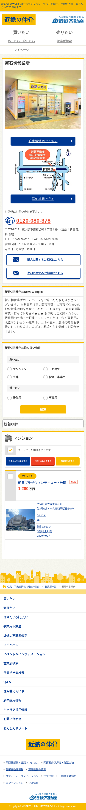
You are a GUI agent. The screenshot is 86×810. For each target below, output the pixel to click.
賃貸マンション (14, 782)
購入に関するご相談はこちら (45, 259)
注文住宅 (49, 776)
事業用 (53, 397)
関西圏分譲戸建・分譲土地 (59, 762)
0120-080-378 (33, 221)
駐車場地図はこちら (43, 141)
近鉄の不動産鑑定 (15, 635)
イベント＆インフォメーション (24, 654)
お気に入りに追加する (18, 461)
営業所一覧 (50, 586)
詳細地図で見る (43, 199)
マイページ (21, 49)
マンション (20, 369)
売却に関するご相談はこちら (45, 273)
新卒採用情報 (12, 700)
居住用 (17, 397)
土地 (15, 377)
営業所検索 (64, 41)
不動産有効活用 (67, 776)
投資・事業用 (57, 377)
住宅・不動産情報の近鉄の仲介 (23, 586)
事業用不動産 (12, 626)
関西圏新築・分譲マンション (22, 762)
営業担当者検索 (13, 672)
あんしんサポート (15, 728)
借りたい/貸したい (15, 617)
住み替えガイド (13, 691)
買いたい (21, 32)
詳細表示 (75, 545)
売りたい (64, 32)
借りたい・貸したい (21, 41)
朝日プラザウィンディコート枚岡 (42, 483)
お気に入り (54, 545)
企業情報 (33, 782)
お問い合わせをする (43, 461)
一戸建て (54, 369)
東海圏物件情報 (37, 769)
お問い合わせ (65, 545)
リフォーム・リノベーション (22, 776)
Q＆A (7, 682)
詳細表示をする (67, 461)
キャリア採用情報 (15, 709)
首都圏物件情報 (14, 769)
